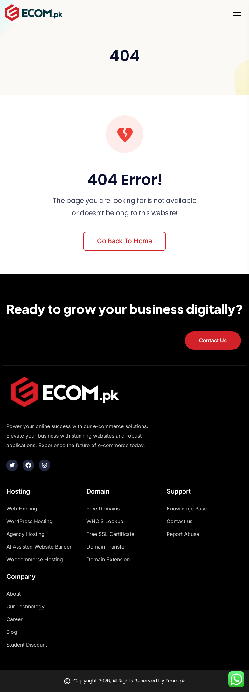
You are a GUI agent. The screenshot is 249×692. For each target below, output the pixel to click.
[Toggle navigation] (239, 13)
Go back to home (124, 241)
